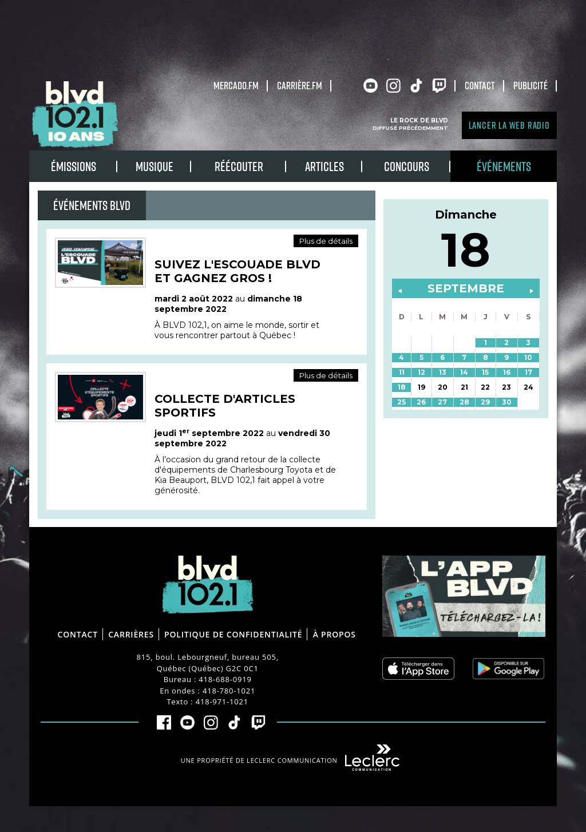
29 (485, 402)
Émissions (73, 166)
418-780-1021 (229, 691)
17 (528, 372)
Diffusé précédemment (410, 128)
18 (402, 387)
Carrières (131, 634)
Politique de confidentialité (233, 634)
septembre (465, 288)
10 (528, 357)
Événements (504, 166)
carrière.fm (299, 85)
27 (442, 402)
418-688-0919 (225, 679)
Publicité (530, 85)
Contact (480, 85)
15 (485, 372)
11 (402, 372)
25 (401, 402)
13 (442, 372)
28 (464, 402)
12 (421, 372)
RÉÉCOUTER (239, 166)
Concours (406, 166)
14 (464, 372)
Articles (324, 166)
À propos (334, 634)
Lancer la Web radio (509, 125)
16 (506, 372)
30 (507, 402)
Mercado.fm (236, 85)
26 (421, 402)
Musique (154, 166)
